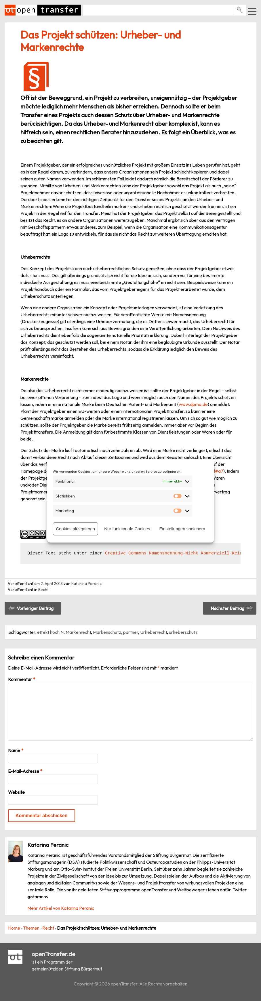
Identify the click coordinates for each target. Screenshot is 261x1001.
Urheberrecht (153, 632)
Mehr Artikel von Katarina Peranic (60, 908)
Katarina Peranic (86, 583)
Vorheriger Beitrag (35, 608)
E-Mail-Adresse (25, 771)
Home (14, 928)
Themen (31, 928)
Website (16, 792)
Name (15, 750)
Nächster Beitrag (227, 608)
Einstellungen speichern (182, 528)
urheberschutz (183, 632)
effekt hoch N (50, 632)
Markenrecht (78, 632)
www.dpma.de (193, 404)
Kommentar (21, 679)
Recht (43, 589)
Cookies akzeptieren (75, 528)
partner (130, 632)
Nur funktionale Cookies (127, 528)
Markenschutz (107, 632)
